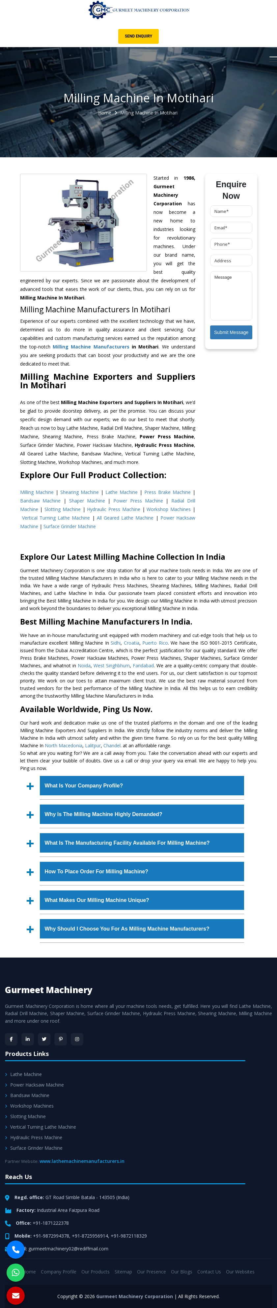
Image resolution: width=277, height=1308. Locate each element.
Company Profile (58, 1272)
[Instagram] (77, 1039)
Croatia (131, 643)
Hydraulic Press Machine (113, 509)
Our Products (95, 1272)
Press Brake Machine (167, 492)
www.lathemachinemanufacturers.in (82, 1161)
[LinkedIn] (27, 1039)
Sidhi (116, 643)
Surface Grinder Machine (69, 526)
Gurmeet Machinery (49, 990)
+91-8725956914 (90, 1236)
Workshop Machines (169, 509)
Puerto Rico (155, 643)
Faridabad (143, 665)
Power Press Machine (138, 501)
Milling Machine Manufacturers (91, 347)
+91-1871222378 (51, 1223)
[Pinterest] (60, 1039)
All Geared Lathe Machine (125, 518)
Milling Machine (37, 492)
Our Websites (240, 1272)
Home (104, 113)
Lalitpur (93, 745)
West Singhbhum (112, 665)
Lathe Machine (121, 492)
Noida (84, 665)
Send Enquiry (138, 36)
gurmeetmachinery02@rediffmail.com (68, 1248)
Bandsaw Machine (40, 501)
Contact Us (209, 1272)
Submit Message (231, 332)
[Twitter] (44, 1039)
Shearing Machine (79, 492)
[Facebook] (11, 1039)
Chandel (112, 745)
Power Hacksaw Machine (34, 1085)
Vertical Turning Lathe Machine (56, 518)
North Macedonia (63, 745)
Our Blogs (181, 1272)
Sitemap (123, 1272)
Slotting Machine (62, 509)
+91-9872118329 (129, 1236)
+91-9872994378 (51, 1236)
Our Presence (151, 1272)
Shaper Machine (87, 501)
